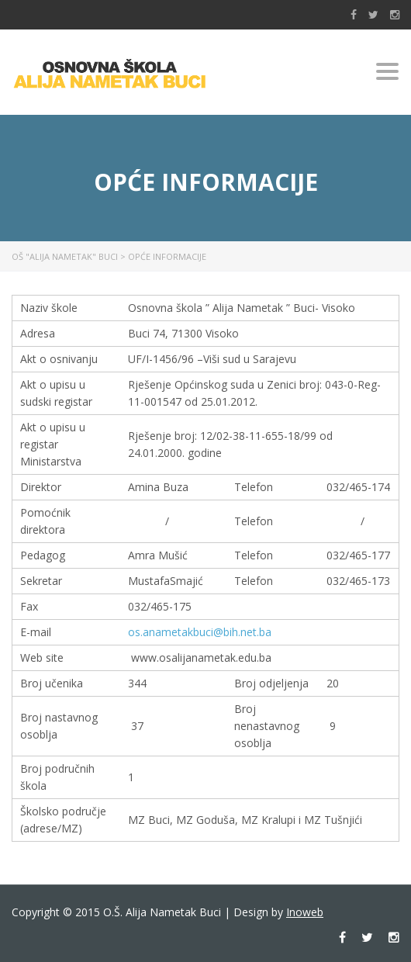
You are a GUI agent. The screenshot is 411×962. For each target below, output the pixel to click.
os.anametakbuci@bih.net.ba (199, 632)
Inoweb (304, 912)
